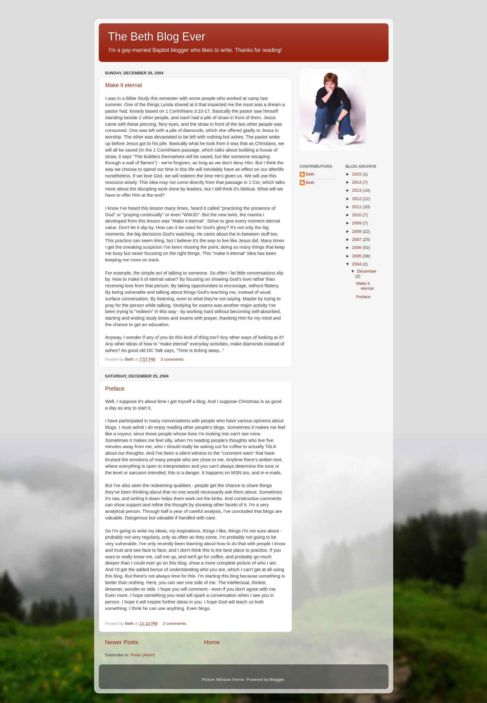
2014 (357, 182)
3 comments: (173, 359)
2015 (357, 174)
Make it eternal (123, 85)
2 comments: (175, 623)
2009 (357, 223)
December (366, 271)
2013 (357, 190)
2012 (357, 198)
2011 (357, 206)
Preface (115, 389)
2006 (357, 247)
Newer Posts (121, 642)
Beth (310, 174)
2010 (357, 215)
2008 (357, 231)
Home (212, 642)
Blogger (277, 679)
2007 (357, 239)
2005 (357, 256)
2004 (357, 264)
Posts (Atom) (143, 655)
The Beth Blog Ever (156, 36)
